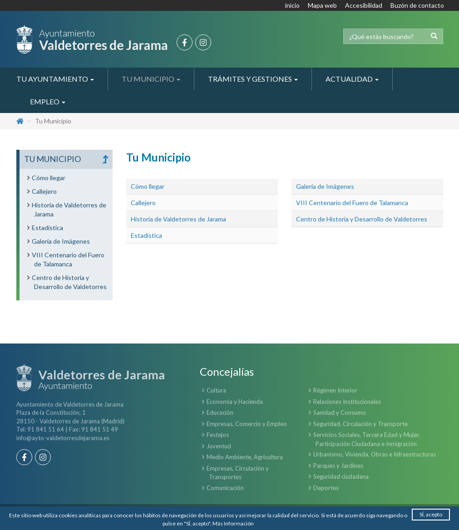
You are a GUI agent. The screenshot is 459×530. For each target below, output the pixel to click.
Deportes (326, 487)
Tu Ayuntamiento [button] (55, 78)
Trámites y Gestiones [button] (253, 78)
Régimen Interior (335, 390)
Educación (220, 412)
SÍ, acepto (431, 514)
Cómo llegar (147, 186)
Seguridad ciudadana (341, 476)
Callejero (143, 202)
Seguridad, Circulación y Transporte (360, 423)
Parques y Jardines (338, 465)
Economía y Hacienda (235, 401)
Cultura (216, 390)
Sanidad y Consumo (339, 412)
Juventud (219, 446)
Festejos (218, 434)
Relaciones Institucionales (347, 401)
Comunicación (225, 487)
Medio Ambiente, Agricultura (245, 457)
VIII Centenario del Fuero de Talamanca (352, 202)
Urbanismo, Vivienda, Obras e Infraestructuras (374, 454)
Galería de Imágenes (325, 186)
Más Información (233, 523)
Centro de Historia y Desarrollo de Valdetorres (361, 219)
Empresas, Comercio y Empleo (247, 423)
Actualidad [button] (352, 78)
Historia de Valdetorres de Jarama (178, 219)
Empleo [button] (47, 101)
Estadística (146, 235)
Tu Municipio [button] (151, 78)
